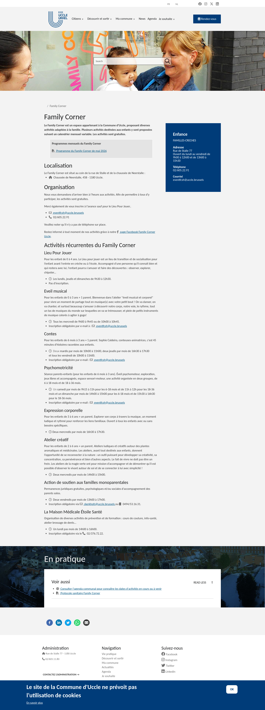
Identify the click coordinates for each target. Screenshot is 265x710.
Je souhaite (167, 19)
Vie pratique (110, 654)
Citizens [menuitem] (78, 19)
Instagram (170, 660)
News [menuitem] (142, 18)
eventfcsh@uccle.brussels (68, 213)
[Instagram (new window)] (206, 4)
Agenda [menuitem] (152, 18)
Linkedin (169, 671)
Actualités (109, 667)
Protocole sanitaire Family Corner (80, 593)
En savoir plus (34, 702)
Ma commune (111, 663)
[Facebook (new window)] (200, 4)
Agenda (108, 671)
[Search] (167, 61)
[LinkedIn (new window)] (217, 4)
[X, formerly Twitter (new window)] (212, 4)
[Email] (50, 213)
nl (176, 4)
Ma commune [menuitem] (125, 19)
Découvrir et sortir (114, 658)
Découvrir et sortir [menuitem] (99, 19)
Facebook (170, 654)
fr (168, 4)
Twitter (169, 665)
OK (232, 689)
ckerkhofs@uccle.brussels (97, 504)
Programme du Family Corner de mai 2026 (81, 151)
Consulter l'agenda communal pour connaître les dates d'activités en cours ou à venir (109, 589)
